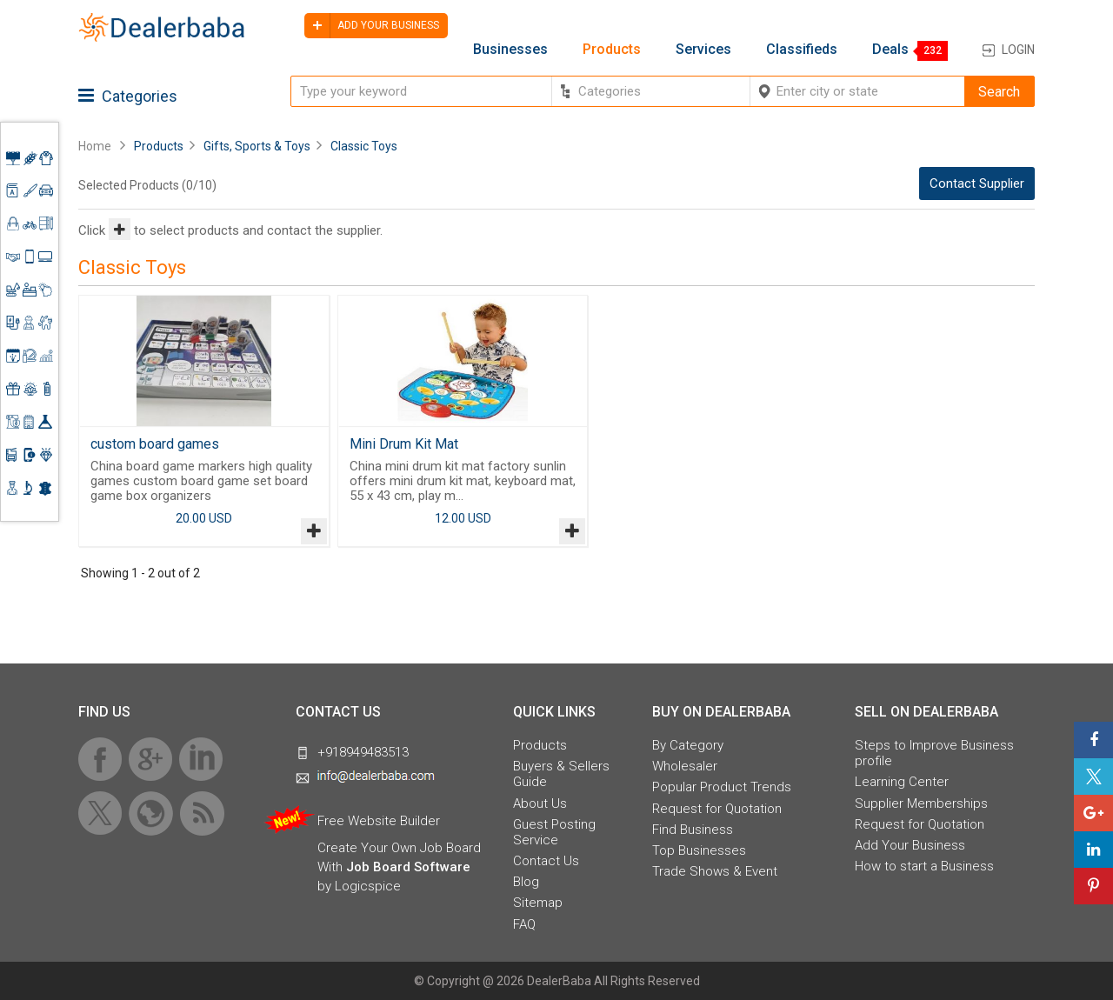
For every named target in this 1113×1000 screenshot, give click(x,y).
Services (703, 49)
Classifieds (801, 49)
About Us (540, 803)
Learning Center (902, 782)
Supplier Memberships (921, 803)
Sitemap (538, 902)
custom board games (154, 444)
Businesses (510, 49)
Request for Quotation (717, 809)
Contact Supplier (977, 183)
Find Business (692, 829)
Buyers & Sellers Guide (561, 774)
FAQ (524, 924)
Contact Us (546, 861)
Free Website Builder (378, 821)
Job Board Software (408, 867)
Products (612, 49)
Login (1018, 50)
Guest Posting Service (554, 832)
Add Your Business (910, 845)
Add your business (371, 25)
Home (94, 146)
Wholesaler (684, 766)
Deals (890, 49)
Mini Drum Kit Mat (404, 444)
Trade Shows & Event (714, 871)
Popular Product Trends (721, 787)
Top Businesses (699, 850)
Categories (127, 96)
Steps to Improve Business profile (934, 753)
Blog (526, 882)
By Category (687, 745)
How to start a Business (924, 866)
